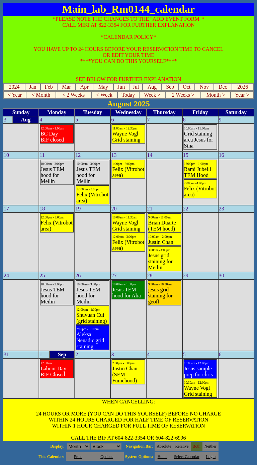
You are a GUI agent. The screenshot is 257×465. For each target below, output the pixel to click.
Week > (152, 95)
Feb (49, 87)
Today (128, 95)
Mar (66, 87)
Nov (204, 87)
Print (78, 456)
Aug (152, 87)
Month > (215, 95)
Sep (170, 87)
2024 (14, 87)
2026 (242, 87)
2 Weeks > (183, 95)
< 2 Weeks (73, 95)
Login (211, 456)
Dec (223, 87)
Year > (242, 95)
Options (106, 456)
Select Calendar (186, 456)
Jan (32, 87)
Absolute (164, 446)
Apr (84, 87)
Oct (186, 87)
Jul (136, 87)
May (103, 87)
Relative (182, 446)
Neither (210, 446)
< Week (104, 95)
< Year (15, 95)
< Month (41, 95)
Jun (121, 87)
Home (162, 456)
